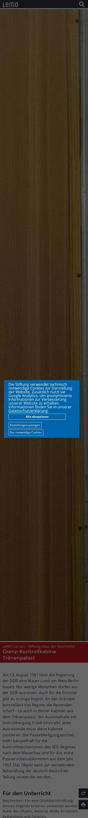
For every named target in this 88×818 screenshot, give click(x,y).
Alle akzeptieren (37, 417)
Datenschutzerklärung (28, 410)
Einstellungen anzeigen (25, 425)
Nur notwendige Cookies (26, 432)
